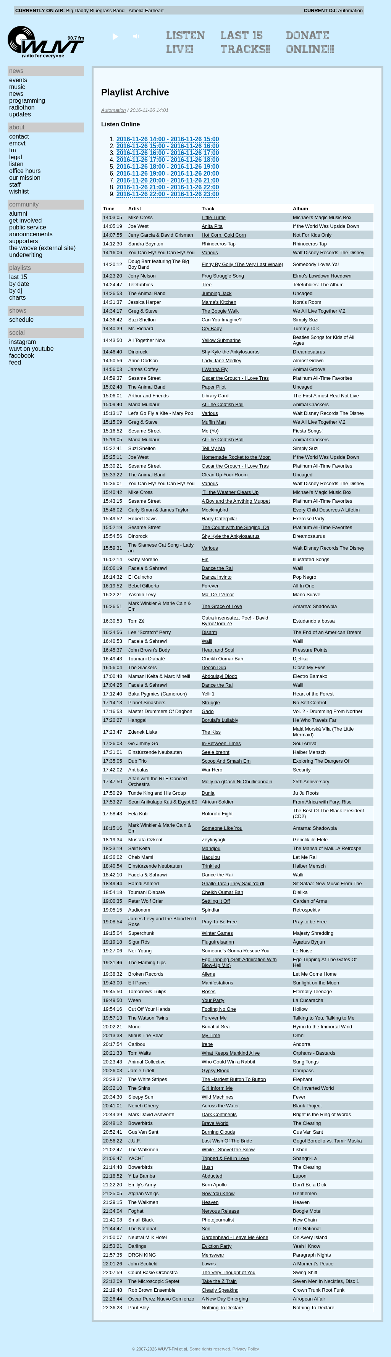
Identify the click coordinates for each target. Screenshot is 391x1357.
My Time (211, 1035)
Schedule (21, 319)
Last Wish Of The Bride (227, 1141)
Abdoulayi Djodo (219, 676)
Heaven (210, 1202)
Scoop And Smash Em (226, 761)
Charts (17, 297)
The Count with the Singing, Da (235, 527)
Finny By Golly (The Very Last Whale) (242, 264)
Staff (15, 184)
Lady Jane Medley (221, 360)
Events (18, 80)
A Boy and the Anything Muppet (236, 501)
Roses (208, 991)
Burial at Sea (215, 1026)
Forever (210, 586)
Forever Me (214, 1018)
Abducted (212, 1176)
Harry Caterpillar (219, 518)
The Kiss (211, 732)
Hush (207, 1167)
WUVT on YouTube (31, 348)
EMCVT (17, 143)
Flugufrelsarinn (218, 942)
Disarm (209, 632)
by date (19, 284)
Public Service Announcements (31, 230)
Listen (16, 164)
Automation (113, 110)
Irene (207, 1044)
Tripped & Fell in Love (225, 1158)
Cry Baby (212, 328)
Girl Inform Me (217, 1088)
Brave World (215, 1123)
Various (210, 252)
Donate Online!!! (310, 42)
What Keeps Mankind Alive (231, 1053)
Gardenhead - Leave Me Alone (235, 1237)
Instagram (22, 342)
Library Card (215, 396)
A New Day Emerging (225, 1299)
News (16, 93)
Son (206, 1228)
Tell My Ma (213, 448)
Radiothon (22, 107)
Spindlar (211, 910)
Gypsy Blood (215, 1070)
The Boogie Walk (220, 311)
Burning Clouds (218, 1132)
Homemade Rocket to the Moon (236, 457)
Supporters (23, 241)
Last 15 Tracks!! (246, 42)
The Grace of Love (222, 606)
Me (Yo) (210, 431)
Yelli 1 (208, 694)
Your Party (213, 1000)
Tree (207, 284)
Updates (20, 114)
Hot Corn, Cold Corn (224, 235)
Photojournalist (218, 1220)
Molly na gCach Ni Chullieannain (237, 781)
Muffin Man (214, 422)
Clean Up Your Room (224, 475)
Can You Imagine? (222, 320)
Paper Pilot (214, 387)
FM (12, 150)
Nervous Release (220, 1211)
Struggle (211, 702)
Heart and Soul (218, 650)
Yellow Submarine (221, 340)
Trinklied (211, 866)
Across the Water (220, 1106)
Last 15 (18, 277)
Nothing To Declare (222, 1307)
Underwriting (25, 255)
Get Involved (25, 220)
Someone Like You (222, 828)
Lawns (209, 1264)
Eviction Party (216, 1246)
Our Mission (24, 177)
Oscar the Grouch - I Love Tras (235, 378)
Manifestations (217, 983)
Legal (15, 157)
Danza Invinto (216, 577)
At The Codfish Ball (222, 404)
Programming (27, 100)
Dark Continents (219, 1114)
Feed (15, 362)
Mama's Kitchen (219, 302)
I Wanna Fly (215, 369)
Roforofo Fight (217, 813)
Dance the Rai (217, 568)
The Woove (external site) (42, 248)
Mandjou (211, 848)
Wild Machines (217, 1097)
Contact (19, 136)
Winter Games (217, 933)
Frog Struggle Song (223, 276)
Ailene (208, 974)
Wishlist (19, 191)
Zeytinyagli (213, 839)
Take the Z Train (219, 1281)
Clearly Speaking (220, 1290)
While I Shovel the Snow (228, 1149)
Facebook (21, 355)
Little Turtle (214, 217)
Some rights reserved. (210, 1349)
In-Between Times (221, 743)
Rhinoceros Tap (219, 244)
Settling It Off (216, 901)
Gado (207, 711)
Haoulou (211, 857)
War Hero (212, 770)
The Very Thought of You (228, 1272)
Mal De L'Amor (218, 594)
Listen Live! (186, 42)
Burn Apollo (214, 1185)
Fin (205, 559)
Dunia (208, 793)
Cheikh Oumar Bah (222, 659)
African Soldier (217, 802)
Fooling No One (219, 1009)
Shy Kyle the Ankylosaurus (231, 352)
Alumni (18, 213)
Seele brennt (215, 752)
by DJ (15, 290)
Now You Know (218, 1193)
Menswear (213, 1255)
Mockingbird (215, 510)
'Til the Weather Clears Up (230, 492)
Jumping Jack (216, 293)
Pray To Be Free (219, 922)
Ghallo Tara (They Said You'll (233, 883)
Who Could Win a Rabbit (228, 1062)
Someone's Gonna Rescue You (235, 951)
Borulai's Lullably (220, 720)
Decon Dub (214, 667)
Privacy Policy (246, 1349)
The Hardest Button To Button (234, 1079)
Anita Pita (212, 226)
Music (17, 87)
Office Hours (24, 171)
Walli (207, 641)
